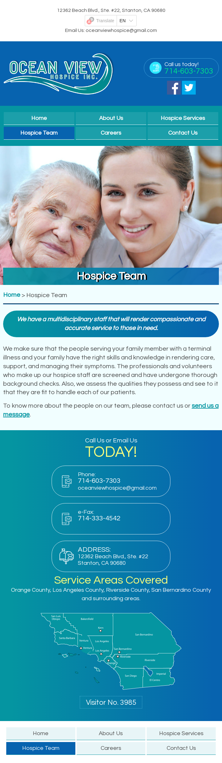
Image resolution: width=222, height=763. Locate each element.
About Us (111, 118)
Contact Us (183, 133)
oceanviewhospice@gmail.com (121, 30)
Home (39, 118)
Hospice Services (183, 118)
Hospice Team (39, 133)
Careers (111, 133)
